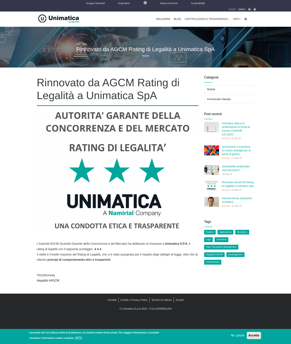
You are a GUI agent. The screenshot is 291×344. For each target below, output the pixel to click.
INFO (78, 337)
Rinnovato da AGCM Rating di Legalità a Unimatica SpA (238, 184)
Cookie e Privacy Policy (134, 299)
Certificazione (213, 262)
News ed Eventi (169, 3)
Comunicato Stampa (219, 99)
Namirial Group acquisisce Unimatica (237, 200)
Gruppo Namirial (95, 3)
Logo (208, 239)
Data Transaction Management (221, 247)
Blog (177, 18)
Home (145, 55)
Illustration (242, 232)
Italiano (242, 9)
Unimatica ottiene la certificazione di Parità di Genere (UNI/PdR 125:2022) (236, 129)
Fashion (210, 232)
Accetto (253, 335)
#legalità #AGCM (48, 280)
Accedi (180, 299)
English (232, 9)
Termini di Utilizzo (162, 299)
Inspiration (124, 3)
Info (237, 19)
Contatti (111, 299)
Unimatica (221, 239)
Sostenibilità (198, 3)
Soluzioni (163, 18)
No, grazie (237, 335)
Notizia (211, 89)
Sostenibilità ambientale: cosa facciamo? (236, 168)
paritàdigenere (235, 254)
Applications (225, 232)
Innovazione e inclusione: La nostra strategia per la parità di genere (236, 150)
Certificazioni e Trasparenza (207, 19)
